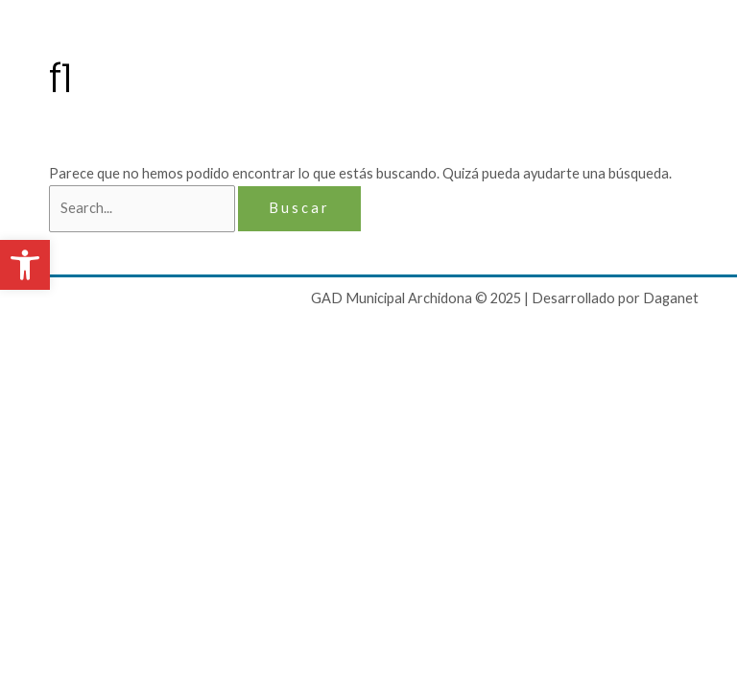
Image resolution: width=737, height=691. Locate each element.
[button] (25, 265)
